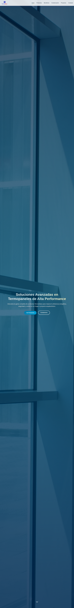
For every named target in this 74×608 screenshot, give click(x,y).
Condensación (55, 2)
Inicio (33, 2)
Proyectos (63, 2)
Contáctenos (43, 312)
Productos (39, 2)
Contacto (70, 2)
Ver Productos (30, 312)
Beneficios (46, 2)
